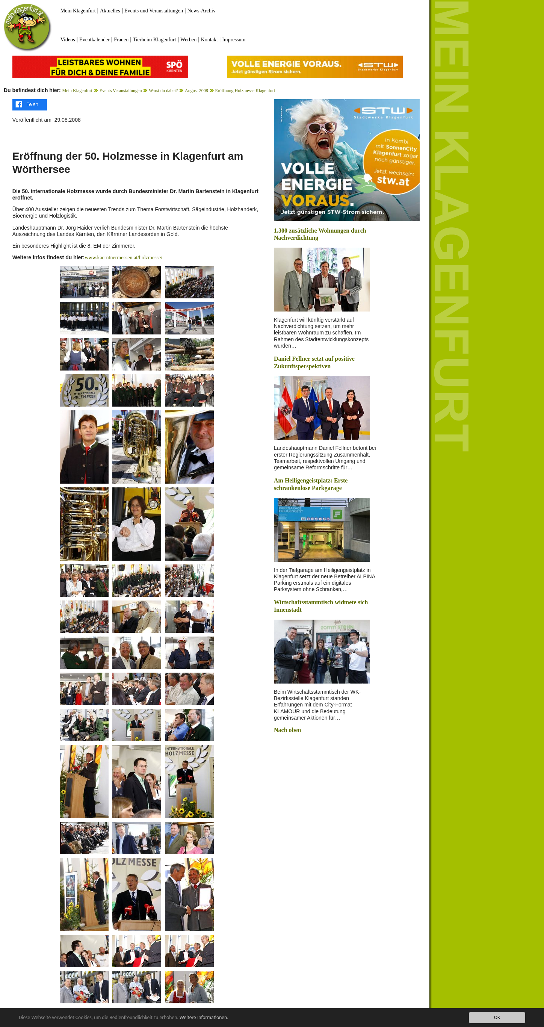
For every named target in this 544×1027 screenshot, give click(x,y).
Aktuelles (110, 11)
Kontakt (209, 39)
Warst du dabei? (163, 90)
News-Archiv (201, 11)
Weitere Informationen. (204, 1018)
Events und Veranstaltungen (153, 11)
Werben (188, 39)
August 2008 (196, 90)
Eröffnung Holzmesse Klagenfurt (245, 90)
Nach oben (287, 730)
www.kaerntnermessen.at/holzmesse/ (123, 257)
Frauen (121, 39)
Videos (67, 39)
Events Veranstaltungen (121, 90)
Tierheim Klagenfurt (154, 39)
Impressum (233, 39)
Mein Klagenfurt (78, 11)
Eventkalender (94, 39)
